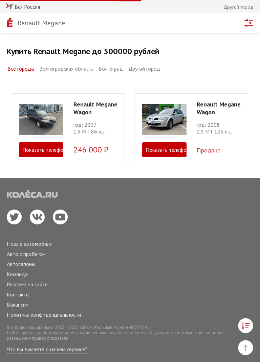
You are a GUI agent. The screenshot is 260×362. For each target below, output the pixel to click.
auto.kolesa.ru (138, 333)
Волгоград (111, 68)
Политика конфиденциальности (44, 314)
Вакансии (17, 304)
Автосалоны (21, 264)
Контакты (18, 294)
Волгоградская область (66, 68)
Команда (17, 274)
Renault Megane (41, 23)
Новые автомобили (29, 243)
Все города (20, 68)
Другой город (144, 68)
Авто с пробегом (26, 253)
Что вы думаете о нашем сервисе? (47, 349)
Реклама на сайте (27, 284)
